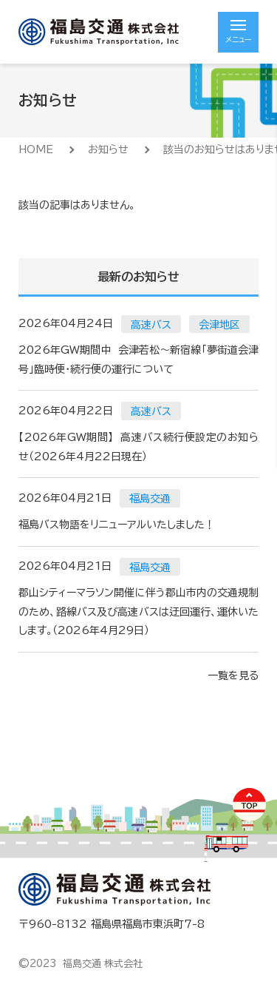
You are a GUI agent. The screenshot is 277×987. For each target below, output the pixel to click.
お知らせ (108, 149)
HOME (35, 149)
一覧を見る (233, 675)
